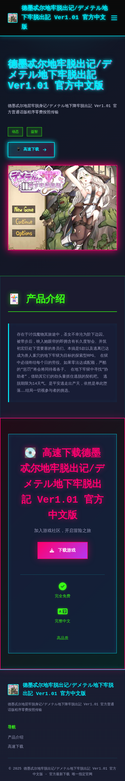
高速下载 (15, 747)
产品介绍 (15, 737)
